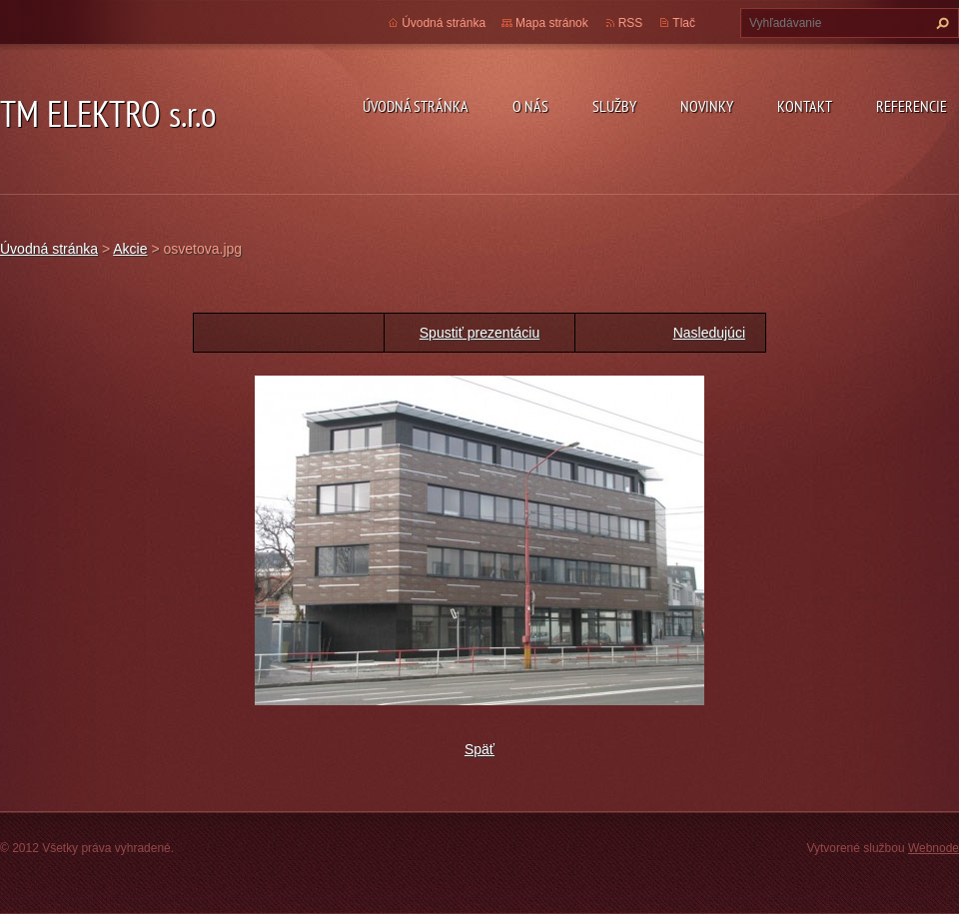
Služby (614, 106)
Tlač (683, 23)
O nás (530, 106)
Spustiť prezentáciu (479, 333)
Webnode (933, 848)
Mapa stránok (551, 23)
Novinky (706, 106)
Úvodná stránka (416, 106)
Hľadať (940, 23)
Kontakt (804, 106)
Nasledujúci (709, 333)
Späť (479, 749)
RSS (630, 23)
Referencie (911, 106)
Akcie (130, 249)
